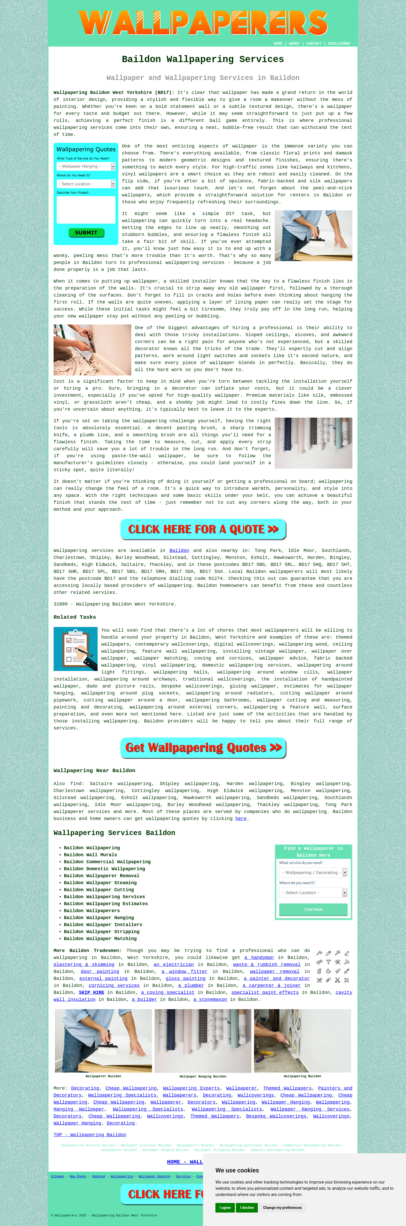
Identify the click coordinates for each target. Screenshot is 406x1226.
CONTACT (314, 44)
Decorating (85, 1088)
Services (183, 1176)
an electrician (174, 964)
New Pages (78, 1176)
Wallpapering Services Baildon (114, 833)
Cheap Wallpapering (131, 1088)
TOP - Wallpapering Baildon (90, 1135)
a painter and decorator (277, 978)
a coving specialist (167, 992)
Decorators (202, 1102)
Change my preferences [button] (282, 1208)
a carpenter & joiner (272, 985)
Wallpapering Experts (191, 1088)
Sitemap (57, 1176)
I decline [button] (247, 1208)
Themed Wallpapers (287, 1088)
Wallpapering (239, 1102)
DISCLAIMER (339, 44)
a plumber (191, 985)
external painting (103, 978)
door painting (100, 971)
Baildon (179, 550)
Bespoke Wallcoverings (276, 1116)
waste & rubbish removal (267, 964)
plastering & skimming (84, 964)
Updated (98, 1176)
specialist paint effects (265, 992)
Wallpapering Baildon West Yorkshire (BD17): (114, 92)
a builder (144, 999)
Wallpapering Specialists (122, 1095)
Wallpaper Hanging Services (310, 1109)
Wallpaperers (180, 1095)
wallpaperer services (82, 811)
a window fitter (185, 971)
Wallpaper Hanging (286, 1102)
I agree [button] (225, 1208)
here (241, 818)
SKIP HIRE (91, 992)
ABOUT (294, 44)
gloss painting (186, 978)
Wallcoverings (255, 1095)
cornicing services (114, 985)
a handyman (259, 957)
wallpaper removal (274, 971)
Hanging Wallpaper (79, 1109)
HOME (278, 44)
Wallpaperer (241, 1088)
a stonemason (210, 999)
